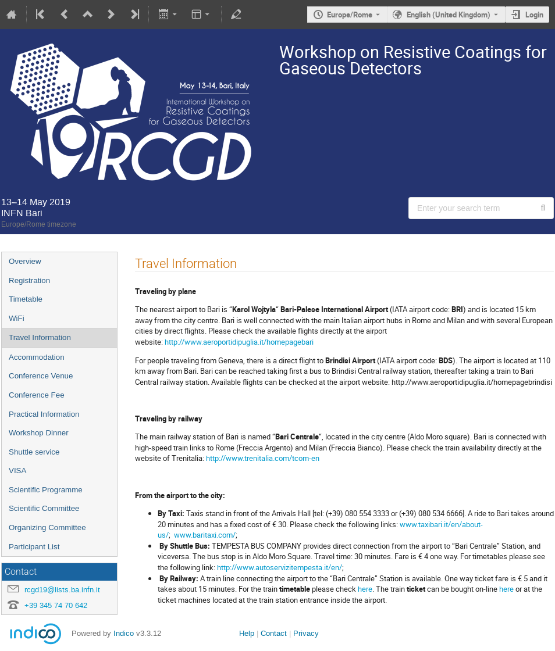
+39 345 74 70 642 (55, 605)
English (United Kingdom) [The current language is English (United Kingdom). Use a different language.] (448, 14)
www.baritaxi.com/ (205, 535)
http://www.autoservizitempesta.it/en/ (279, 567)
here (365, 589)
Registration (29, 280)
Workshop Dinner (39, 432)
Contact (274, 633)
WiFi (16, 318)
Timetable (25, 299)
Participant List (34, 546)
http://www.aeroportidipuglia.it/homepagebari (239, 342)
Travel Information (40, 337)
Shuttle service (34, 452)
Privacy (306, 633)
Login (534, 14)
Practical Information (44, 414)
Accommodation (37, 357)
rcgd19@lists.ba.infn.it (62, 590)
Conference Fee (37, 395)
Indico (123, 633)
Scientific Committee (44, 508)
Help (246, 633)
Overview (25, 261)
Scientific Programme (46, 489)
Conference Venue (41, 375)
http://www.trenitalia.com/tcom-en (262, 458)
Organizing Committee (47, 527)
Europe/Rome (349, 14)
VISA (17, 470)
